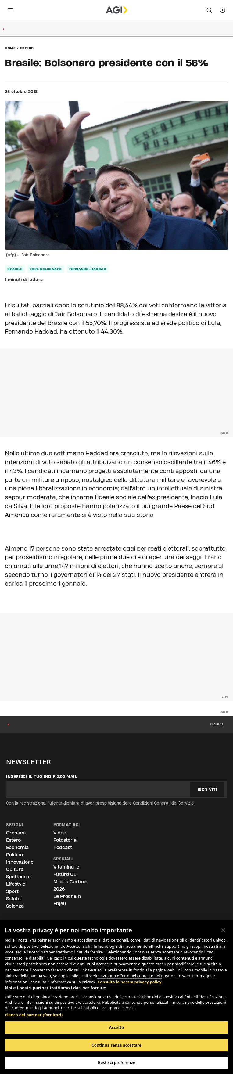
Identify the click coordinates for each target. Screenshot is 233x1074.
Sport (12, 891)
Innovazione (20, 862)
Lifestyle (15, 884)
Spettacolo (18, 877)
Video (59, 833)
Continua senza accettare (116, 1045)
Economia (17, 847)
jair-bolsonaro (46, 269)
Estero (27, 48)
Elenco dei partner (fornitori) (34, 1015)
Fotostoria (65, 840)
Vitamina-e (66, 867)
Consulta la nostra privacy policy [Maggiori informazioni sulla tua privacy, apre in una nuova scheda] (130, 982)
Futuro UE (64, 874)
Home (10, 48)
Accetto (116, 1027)
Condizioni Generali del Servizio (163, 803)
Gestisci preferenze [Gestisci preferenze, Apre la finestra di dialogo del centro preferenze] (116, 1062)
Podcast (62, 847)
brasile (15, 269)
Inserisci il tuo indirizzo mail (41, 776)
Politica (14, 855)
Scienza (15, 906)
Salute (13, 899)
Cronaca (16, 833)
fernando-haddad (87, 269)
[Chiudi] (223, 930)
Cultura (14, 869)
